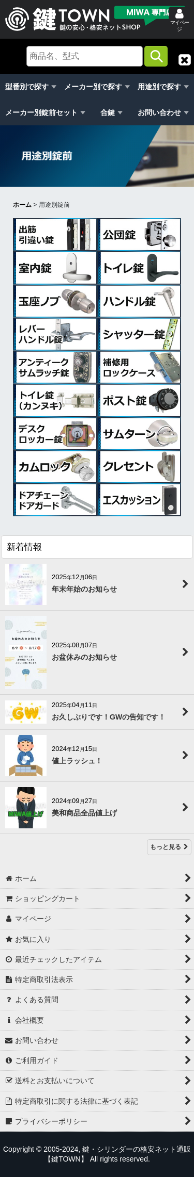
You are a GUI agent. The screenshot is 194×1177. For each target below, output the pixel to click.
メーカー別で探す (93, 87)
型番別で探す (27, 87)
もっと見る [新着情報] (169, 847)
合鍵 (107, 112)
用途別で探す (159, 87)
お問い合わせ (159, 112)
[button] (184, 60)
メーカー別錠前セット (41, 112)
